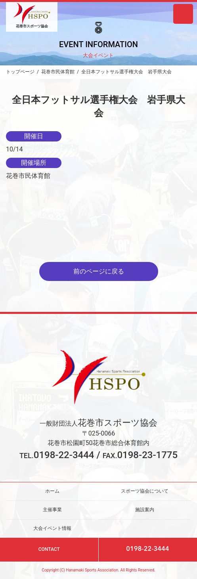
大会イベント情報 (52, 528)
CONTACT (49, 549)
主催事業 (52, 509)
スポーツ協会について (144, 491)
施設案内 (144, 509)
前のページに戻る (98, 271)
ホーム (52, 491)
